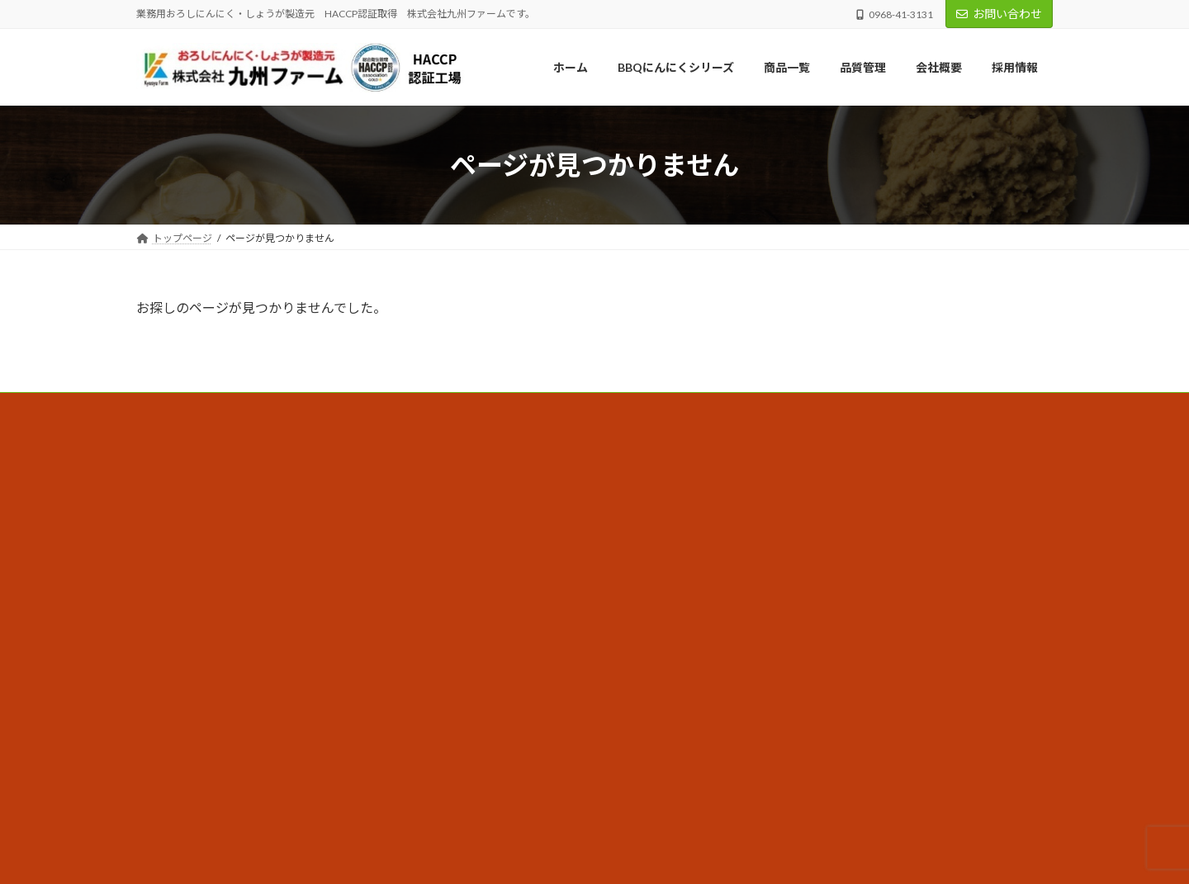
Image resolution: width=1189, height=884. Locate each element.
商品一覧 (480, 561)
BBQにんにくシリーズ (510, 476)
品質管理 (480, 533)
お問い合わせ (999, 14)
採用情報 (480, 590)
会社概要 (480, 505)
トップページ (489, 447)
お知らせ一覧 (489, 619)
